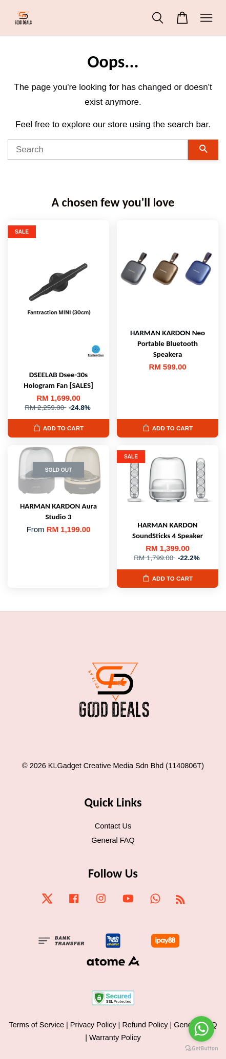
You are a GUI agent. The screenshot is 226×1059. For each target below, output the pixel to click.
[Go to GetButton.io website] (201, 1048)
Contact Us (113, 826)
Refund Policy (145, 1025)
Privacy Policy (93, 1025)
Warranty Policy (115, 1037)
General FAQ (112, 840)
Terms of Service (36, 1025)
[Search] (98, 150)
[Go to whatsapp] (201, 1029)
